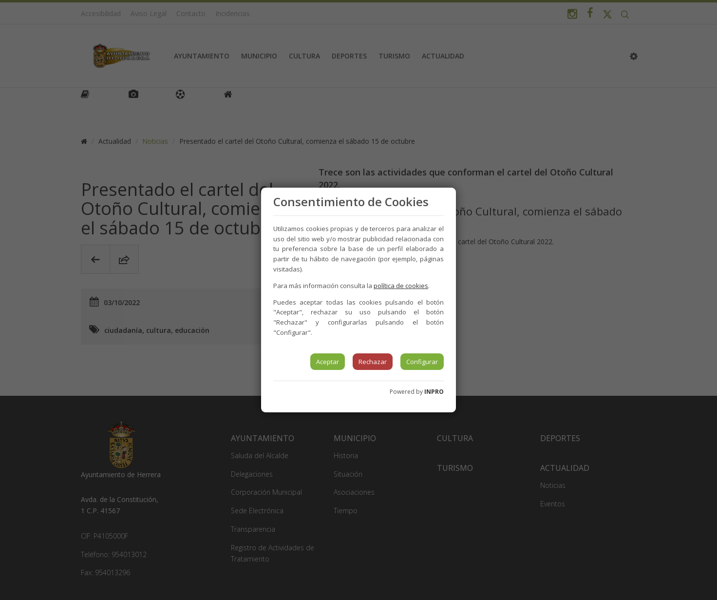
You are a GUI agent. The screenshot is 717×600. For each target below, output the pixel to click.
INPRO (434, 391)
